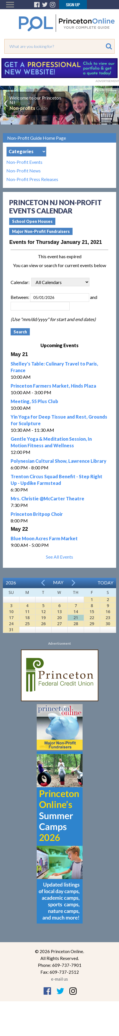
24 (11, 623)
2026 (11, 582)
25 (27, 623)
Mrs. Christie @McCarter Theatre (47, 498)
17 (11, 617)
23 (108, 617)
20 (59, 617)
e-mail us (59, 978)
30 (108, 623)
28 (75, 623)
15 (91, 611)
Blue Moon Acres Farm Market (44, 538)
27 (59, 623)
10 (11, 611)
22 (91, 617)
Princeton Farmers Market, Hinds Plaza (53, 385)
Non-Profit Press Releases (32, 179)
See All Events (59, 556)
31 (11, 629)
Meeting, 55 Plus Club (34, 401)
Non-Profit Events (24, 162)
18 (27, 617)
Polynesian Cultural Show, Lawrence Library (58, 461)
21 (75, 617)
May (58, 582)
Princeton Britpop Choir (37, 514)
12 (43, 611)
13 (59, 611)
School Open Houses (32, 221)
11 (27, 611)
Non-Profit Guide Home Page (36, 138)
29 (91, 623)
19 (43, 617)
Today (105, 582)
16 (108, 611)
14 (75, 611)
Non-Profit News (23, 170)
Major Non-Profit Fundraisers (41, 231)
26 (43, 623)
